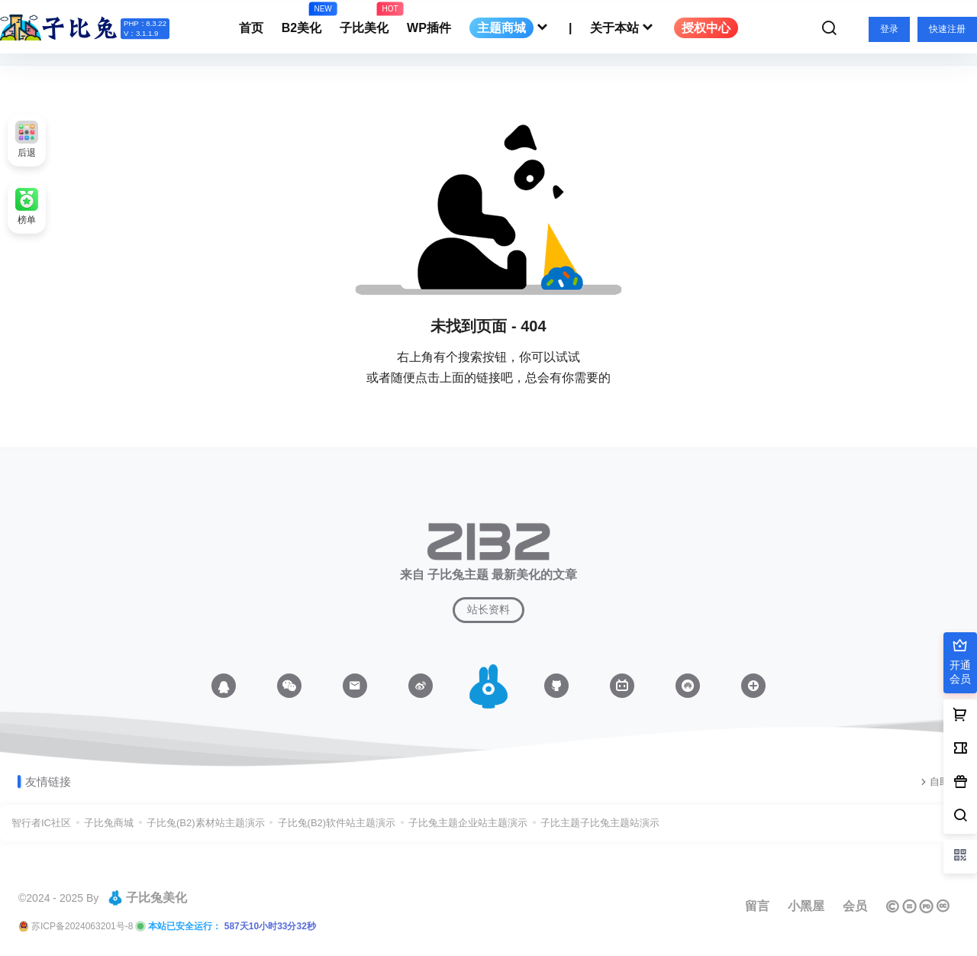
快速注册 (947, 29)
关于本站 (623, 28)
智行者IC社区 (41, 822)
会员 (855, 905)
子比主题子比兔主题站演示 (599, 822)
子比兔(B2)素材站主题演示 (206, 822)
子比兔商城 (109, 822)
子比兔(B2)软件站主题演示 (337, 822)
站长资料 (488, 609)
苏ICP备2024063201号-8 (82, 926)
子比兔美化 (147, 898)
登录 (889, 29)
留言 (757, 905)
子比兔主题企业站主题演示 (467, 822)
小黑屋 (806, 905)
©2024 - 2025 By (58, 898)
